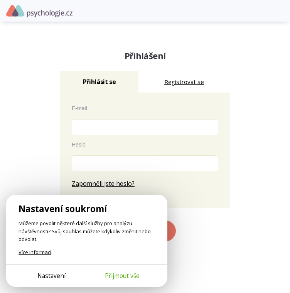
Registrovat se (184, 82)
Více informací (35, 252)
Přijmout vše (122, 275)
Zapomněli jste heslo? (103, 183)
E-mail (79, 108)
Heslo (79, 144)
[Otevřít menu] (278, 10)
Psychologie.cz (39, 11)
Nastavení (51, 275)
